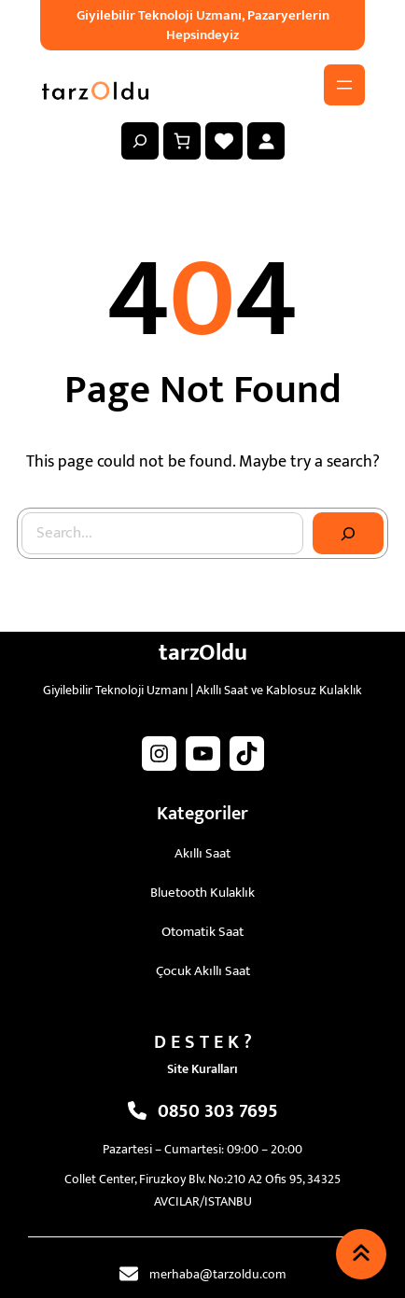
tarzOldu (203, 653)
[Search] (348, 533)
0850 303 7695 (218, 1111)
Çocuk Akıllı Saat (203, 971)
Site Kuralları (202, 1069)
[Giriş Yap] (265, 140)
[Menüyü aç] (344, 84)
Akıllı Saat (202, 853)
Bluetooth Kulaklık (202, 892)
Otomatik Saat (202, 931)
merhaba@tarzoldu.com (217, 1274)
